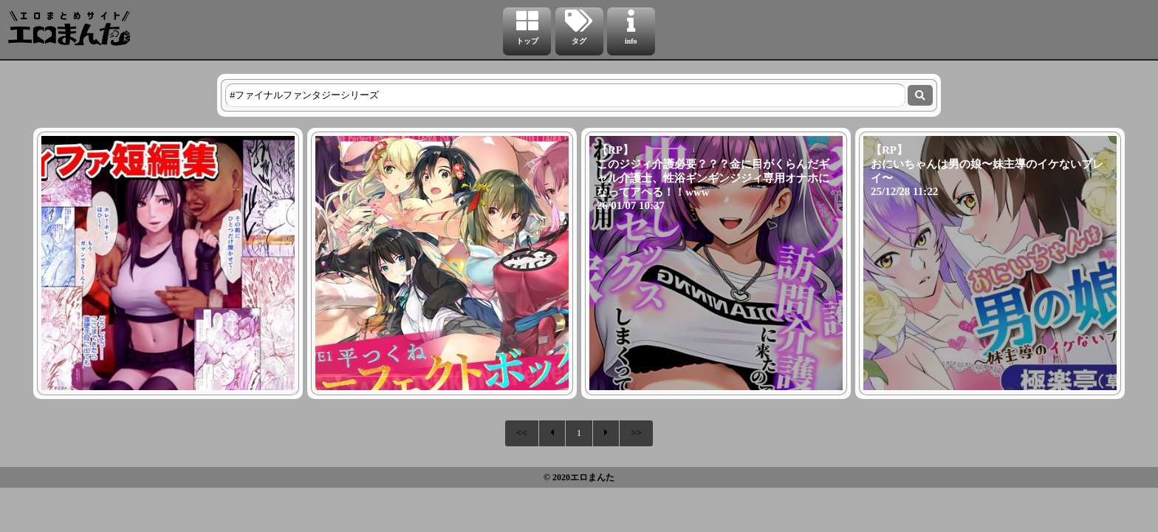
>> (636, 432)
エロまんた (592, 477)
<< (521, 432)
